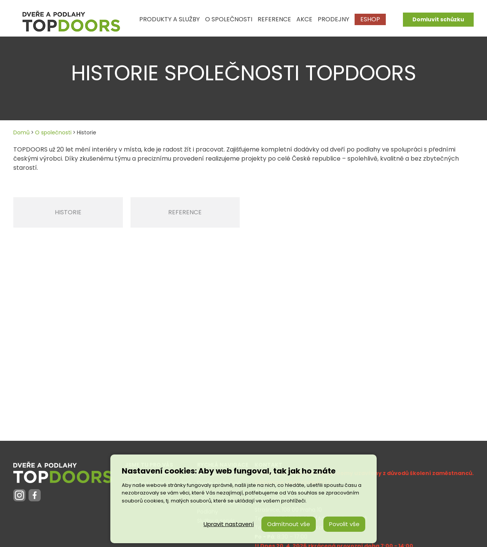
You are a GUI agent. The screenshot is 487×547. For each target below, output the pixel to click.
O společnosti (53, 132)
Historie (68, 212)
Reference (185, 212)
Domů (21, 132)
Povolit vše (344, 524)
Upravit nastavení (229, 524)
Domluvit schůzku (438, 19)
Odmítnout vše (288, 524)
